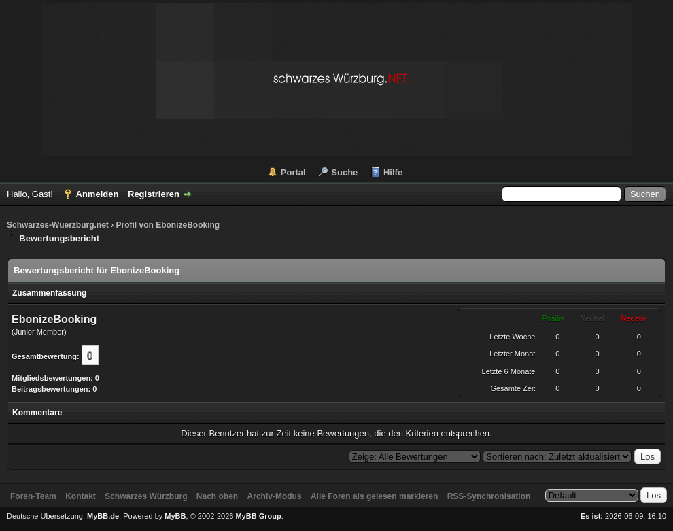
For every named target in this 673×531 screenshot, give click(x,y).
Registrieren (153, 194)
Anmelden (97, 194)
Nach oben (217, 496)
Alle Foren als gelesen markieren (374, 496)
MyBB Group (258, 516)
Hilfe (392, 172)
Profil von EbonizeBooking (168, 225)
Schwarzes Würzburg (146, 496)
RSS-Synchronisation (489, 496)
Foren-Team (33, 496)
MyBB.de (103, 516)
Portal (293, 172)
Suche (344, 172)
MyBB (175, 516)
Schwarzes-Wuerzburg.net (58, 225)
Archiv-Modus (274, 496)
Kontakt (80, 496)
